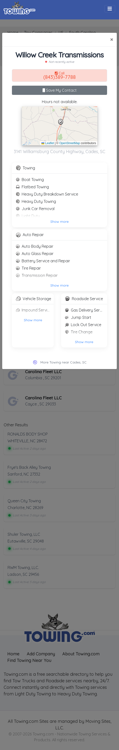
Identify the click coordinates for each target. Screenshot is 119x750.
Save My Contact (60, 90)
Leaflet (47, 143)
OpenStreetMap (69, 143)
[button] (60, 121)
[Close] (111, 39)
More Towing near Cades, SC (63, 362)
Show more (59, 221)
